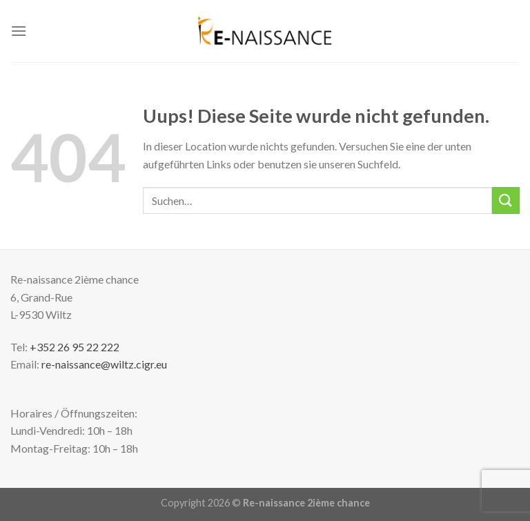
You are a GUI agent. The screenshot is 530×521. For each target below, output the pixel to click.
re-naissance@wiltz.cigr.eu (104, 364)
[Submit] (506, 200)
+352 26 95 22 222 (74, 346)
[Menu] (18, 31)
